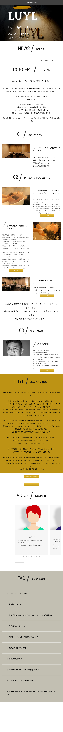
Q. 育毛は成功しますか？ (14, 653)
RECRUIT (31, 718)
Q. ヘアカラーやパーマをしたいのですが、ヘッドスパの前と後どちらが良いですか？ (31, 687)
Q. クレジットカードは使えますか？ (18, 587)
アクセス (31, 478)
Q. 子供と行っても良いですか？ (16, 620)
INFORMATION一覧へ (46, 55)
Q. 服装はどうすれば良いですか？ (17, 642)
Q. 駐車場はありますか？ (14, 598)
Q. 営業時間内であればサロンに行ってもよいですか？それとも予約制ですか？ (30, 609)
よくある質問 (28, 463)
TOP (31, 702)
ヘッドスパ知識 (31, 713)
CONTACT (31, 724)
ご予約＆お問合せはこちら (31, 471)
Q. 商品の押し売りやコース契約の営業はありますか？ (23, 664)
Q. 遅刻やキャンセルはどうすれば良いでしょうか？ (22, 631)
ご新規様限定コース (27, 432)
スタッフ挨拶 (31, 707)
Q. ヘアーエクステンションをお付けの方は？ (20, 675)
